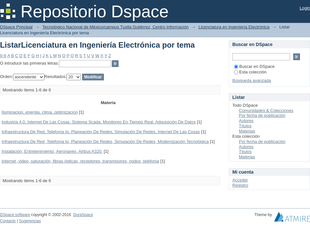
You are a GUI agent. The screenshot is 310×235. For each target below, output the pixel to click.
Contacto (8, 221)
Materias (247, 131)
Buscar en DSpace (254, 66)
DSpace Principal (16, 26)
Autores (246, 120)
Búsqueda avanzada (251, 80)
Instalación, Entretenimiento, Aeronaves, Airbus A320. (52, 151)
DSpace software (15, 214)
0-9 (3, 55)
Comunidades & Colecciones (266, 110)
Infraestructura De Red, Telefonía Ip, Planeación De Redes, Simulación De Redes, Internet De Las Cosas (101, 131)
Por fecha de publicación (262, 115)
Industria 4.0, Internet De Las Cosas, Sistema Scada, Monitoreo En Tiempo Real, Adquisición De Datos (99, 121)
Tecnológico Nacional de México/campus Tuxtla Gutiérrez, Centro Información (115, 26)
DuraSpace (83, 214)
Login (305, 8)
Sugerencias (30, 221)
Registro (240, 185)
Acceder (240, 180)
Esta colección (250, 72)
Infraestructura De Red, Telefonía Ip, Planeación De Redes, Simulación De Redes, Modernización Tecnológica (105, 141)
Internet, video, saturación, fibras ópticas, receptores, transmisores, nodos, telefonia (80, 161)
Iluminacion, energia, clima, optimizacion (40, 112)
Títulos (245, 125)
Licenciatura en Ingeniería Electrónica (234, 26)
